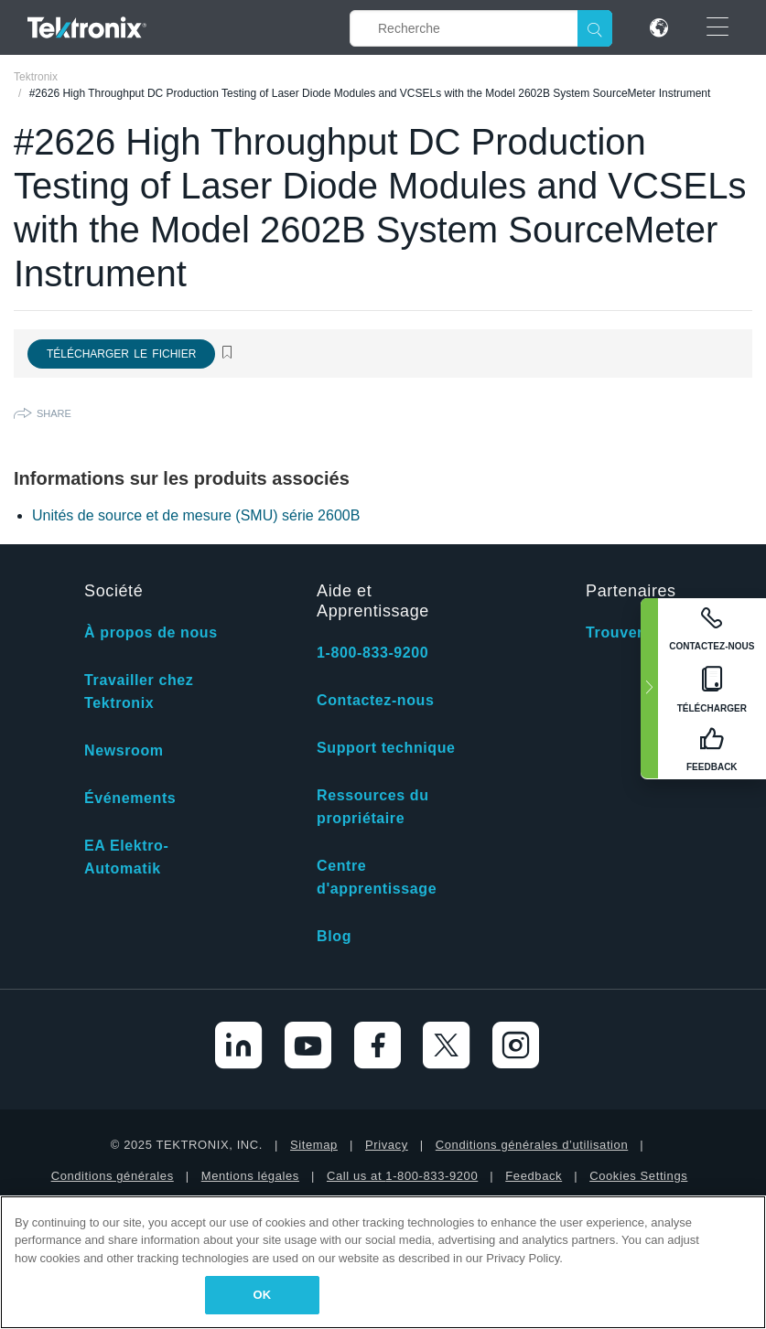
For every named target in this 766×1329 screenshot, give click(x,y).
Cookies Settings (638, 1176)
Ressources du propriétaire (373, 807)
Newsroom (124, 750)
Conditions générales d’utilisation (532, 1145)
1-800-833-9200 (372, 652)
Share (54, 413)
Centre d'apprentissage (377, 877)
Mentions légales (250, 1176)
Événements (130, 798)
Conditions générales (112, 1176)
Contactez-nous (375, 700)
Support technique (386, 748)
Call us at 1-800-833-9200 (402, 1176)
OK (263, 1295)
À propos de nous (151, 632)
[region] (383, 1262)
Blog (334, 936)
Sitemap (314, 1145)
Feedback (533, 1176)
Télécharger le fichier (121, 354)
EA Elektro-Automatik (126, 857)
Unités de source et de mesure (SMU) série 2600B (196, 515)
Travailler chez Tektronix (138, 691)
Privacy (386, 1145)
